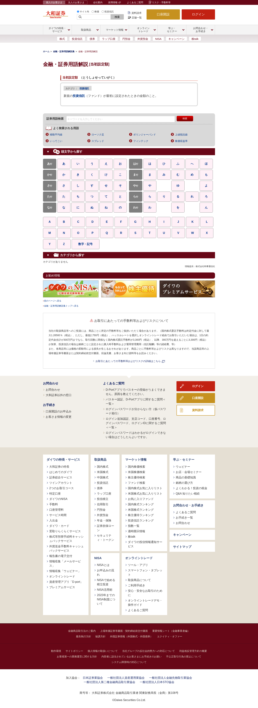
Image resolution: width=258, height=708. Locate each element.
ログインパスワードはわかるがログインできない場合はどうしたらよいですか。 (136, 435)
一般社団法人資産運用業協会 (126, 677)
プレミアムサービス (62, 587)
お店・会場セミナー (189, 472)
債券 (92, 38)
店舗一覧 (137, 17)
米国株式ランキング (141, 509)
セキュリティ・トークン (105, 537)
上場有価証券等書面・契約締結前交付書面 (124, 630)
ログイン (198, 14)
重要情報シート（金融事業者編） (171, 630)
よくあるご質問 (135, 2)
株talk (195, 38)
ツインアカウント (60, 482)
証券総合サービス (60, 477)
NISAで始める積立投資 (106, 582)
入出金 (53, 520)
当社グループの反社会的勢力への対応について (148, 651)
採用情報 (114, 2)
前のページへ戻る (52, 301)
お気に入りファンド (141, 498)
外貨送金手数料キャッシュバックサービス (66, 548)
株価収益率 (181, 141)
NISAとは (103, 564)
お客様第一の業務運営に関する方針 (77, 656)
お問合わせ (50, 383)
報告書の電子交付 (60, 556)
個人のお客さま (54, 2)
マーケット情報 (136, 459)
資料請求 (137, 12)
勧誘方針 (100, 636)
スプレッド (98, 141)
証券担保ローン (105, 528)
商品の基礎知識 (186, 477)
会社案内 (97, 2)
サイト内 (84, 11)
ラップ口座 (108, 38)
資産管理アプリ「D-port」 (66, 581)
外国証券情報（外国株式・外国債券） (131, 636)
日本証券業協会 (93, 677)
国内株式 (102, 466)
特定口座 (55, 493)
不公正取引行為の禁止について (183, 656)
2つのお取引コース (61, 488)
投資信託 (109, 11)
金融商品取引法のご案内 (82, 630)
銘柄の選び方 (184, 482)
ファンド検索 (136, 482)
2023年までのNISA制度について (106, 599)
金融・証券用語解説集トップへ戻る (61, 306)
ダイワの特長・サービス (63, 459)
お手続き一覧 (184, 517)
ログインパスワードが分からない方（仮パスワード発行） (136, 411)
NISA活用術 (104, 589)
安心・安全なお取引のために (145, 593)
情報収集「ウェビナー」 (65, 571)
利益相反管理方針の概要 (193, 651)
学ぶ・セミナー (183, 459)
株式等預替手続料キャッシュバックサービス (66, 538)
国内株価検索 (136, 466)
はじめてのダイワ (60, 472)
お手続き (49, 405)
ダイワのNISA (58, 498)
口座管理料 (56, 509)
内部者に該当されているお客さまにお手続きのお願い (131, 656)
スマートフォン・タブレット (145, 572)
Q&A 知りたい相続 (188, 493)
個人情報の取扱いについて (103, 651)
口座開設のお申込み (58, 411)
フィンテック (140, 141)
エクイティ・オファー (169, 636)
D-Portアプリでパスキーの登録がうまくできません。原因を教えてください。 (136, 392)
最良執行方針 (83, 636)
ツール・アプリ (138, 564)
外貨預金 (142, 38)
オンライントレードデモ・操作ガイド (145, 602)
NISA (158, 38)
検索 (117, 16)
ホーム (46, 51)
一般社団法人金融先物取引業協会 (170, 677)
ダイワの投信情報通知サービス (145, 544)
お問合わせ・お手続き (188, 505)
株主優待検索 (136, 477)
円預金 (126, 38)
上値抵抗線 (181, 134)
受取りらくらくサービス (65, 531)
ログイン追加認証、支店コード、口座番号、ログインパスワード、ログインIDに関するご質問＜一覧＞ (136, 423)
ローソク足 (98, 134)
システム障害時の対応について (129, 662)
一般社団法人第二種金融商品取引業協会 (109, 682)
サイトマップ (182, 547)
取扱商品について (139, 580)
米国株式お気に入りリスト (145, 493)
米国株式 (102, 472)
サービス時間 (57, 515)
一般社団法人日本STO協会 (157, 682)
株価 (96, 11)
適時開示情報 (136, 531)
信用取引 (102, 504)
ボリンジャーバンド (144, 134)
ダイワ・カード (59, 525)
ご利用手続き (136, 585)
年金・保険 (104, 520)
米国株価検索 (136, 472)
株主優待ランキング (141, 515)
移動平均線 (56, 134)
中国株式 (102, 477)
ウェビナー (183, 466)
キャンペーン (176, 38)
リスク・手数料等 (161, 2)
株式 (62, 38)
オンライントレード (62, 576)
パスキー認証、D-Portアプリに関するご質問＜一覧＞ (136, 401)
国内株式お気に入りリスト (145, 488)
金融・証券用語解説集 (64, 51)
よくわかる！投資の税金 (191, 488)
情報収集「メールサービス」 (65, 563)
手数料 (53, 504)
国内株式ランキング (141, 504)
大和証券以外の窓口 (58, 395)
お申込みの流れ (105, 572)
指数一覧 (133, 525)
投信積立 (102, 498)
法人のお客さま (76, 2)
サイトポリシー (74, 651)
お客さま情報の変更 (58, 416)
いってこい (56, 141)
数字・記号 (85, 244)
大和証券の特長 (59, 466)
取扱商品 (100, 459)
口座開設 (163, 14)
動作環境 (56, 651)
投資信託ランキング (141, 520)
